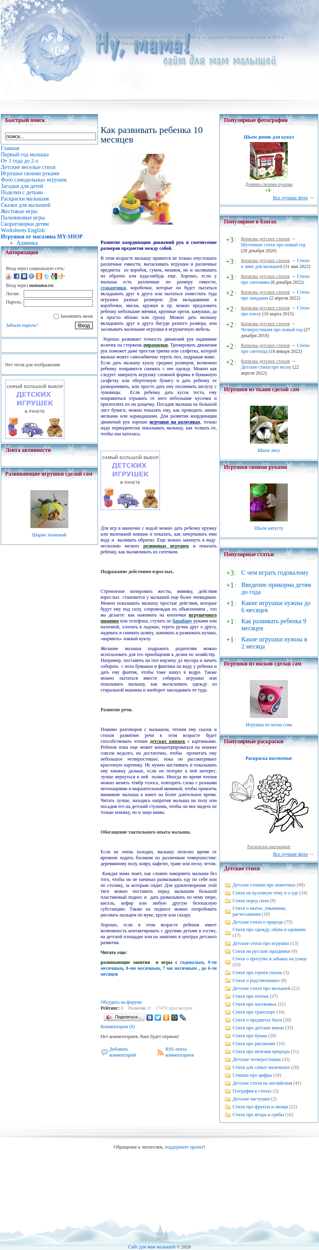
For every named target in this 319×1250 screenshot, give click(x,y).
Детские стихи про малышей (262, 988)
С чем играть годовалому (274, 572)
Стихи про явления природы (261, 1051)
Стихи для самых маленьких (261, 1067)
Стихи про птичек (251, 996)
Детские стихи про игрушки (261, 943)
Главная (103, 37)
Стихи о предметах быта (257, 1020)
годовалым (192, 962)
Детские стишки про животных (264, 885)
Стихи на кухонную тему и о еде (265, 893)
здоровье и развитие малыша (237, 37)
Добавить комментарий (122, 1052)
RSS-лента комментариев (179, 1052)
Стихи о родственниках (256, 980)
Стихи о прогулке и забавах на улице (270, 958)
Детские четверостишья (257, 1059)
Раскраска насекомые (269, 758)
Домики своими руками (269, 184)
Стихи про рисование (254, 1043)
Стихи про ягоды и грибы (258, 1114)
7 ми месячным (180, 968)
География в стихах (252, 1091)
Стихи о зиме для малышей (275, 263)
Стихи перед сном (251, 900)
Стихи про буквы (250, 1035)
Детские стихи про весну (266, 367)
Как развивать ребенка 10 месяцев (156, 43)
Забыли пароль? (22, 325)
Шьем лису (268, 450)
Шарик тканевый (49, 535)
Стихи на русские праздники (261, 951)
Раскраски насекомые (269, 846)
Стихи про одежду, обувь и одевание (269, 929)
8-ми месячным (143, 968)
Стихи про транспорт (254, 1012)
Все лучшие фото (290, 198)
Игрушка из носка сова (269, 724)
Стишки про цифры (252, 1075)
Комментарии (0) (118, 1026)
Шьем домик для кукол (269, 137)
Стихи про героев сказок (257, 972)
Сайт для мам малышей (151, 1247)
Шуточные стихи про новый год (273, 244)
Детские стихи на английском (262, 1083)
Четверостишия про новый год (271, 329)
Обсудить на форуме (121, 1002)
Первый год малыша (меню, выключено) (159, 37)
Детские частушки (251, 1099)
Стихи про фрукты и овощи (260, 1106)
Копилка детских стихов (265, 239)
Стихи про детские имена (258, 1028)
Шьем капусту (268, 528)
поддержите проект (184, 1147)
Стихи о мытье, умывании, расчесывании (259, 911)
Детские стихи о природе (258, 922)
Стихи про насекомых (255, 1004)
